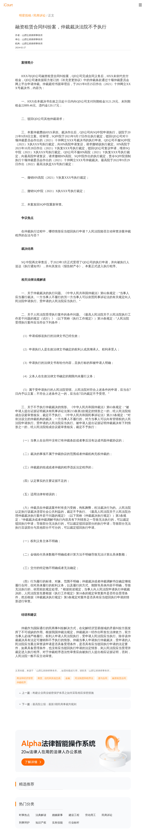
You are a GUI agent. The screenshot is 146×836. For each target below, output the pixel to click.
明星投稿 (25, 15)
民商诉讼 (39, 15)
